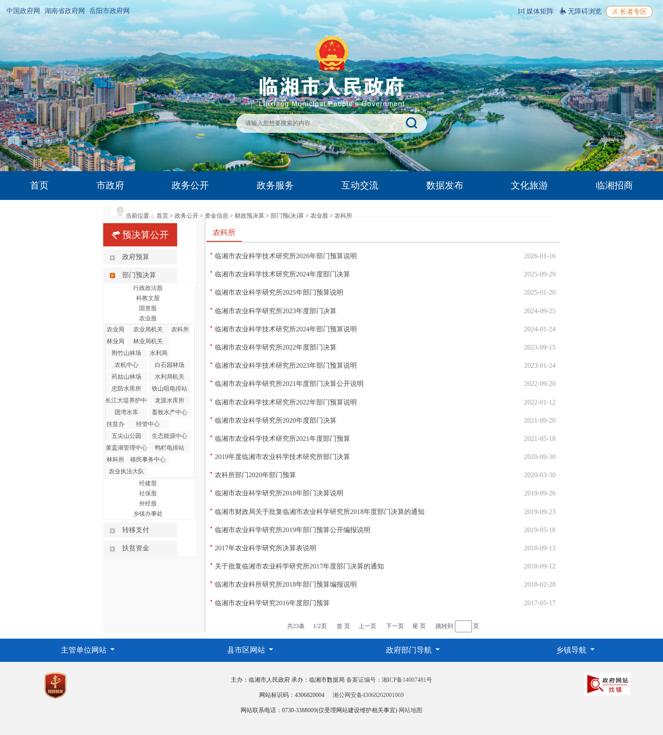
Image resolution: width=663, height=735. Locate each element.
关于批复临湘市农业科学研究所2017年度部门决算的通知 (299, 566)
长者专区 (629, 11)
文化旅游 (529, 185)
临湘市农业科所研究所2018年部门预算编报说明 (286, 584)
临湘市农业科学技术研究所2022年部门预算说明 (286, 402)
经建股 (148, 483)
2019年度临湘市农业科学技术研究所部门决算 (282, 456)
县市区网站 (247, 650)
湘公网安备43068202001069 (368, 695)
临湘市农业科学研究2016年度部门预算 (272, 603)
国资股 (148, 308)
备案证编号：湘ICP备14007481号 (389, 680)
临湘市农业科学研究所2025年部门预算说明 (279, 292)
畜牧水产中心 (169, 412)
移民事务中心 (148, 459)
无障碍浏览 (580, 11)
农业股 (319, 216)
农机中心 (126, 365)
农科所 (343, 216)
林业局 (115, 341)
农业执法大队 (126, 471)
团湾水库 (126, 412)
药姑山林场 (126, 377)
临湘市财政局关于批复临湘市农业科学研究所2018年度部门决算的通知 (320, 511)
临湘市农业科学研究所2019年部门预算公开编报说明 (292, 529)
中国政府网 (23, 10)
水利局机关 (169, 377)
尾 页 (419, 626)
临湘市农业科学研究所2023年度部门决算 (276, 310)
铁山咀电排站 (169, 388)
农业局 (115, 329)
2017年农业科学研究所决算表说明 (265, 548)
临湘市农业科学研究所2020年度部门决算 (276, 420)
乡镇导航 (572, 650)
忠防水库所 (126, 388)
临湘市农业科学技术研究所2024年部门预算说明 (286, 329)
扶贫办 (115, 424)
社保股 (148, 493)
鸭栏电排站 (169, 448)
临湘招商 (614, 185)
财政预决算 (249, 216)
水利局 (158, 353)
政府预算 (135, 256)
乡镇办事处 (148, 514)
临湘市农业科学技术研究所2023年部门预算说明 (286, 365)
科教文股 (148, 298)
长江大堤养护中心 (129, 400)
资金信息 (216, 216)
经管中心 (148, 424)
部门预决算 (139, 275)
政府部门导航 (410, 650)
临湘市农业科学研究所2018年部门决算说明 (279, 493)
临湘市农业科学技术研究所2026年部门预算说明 (286, 256)
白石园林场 (169, 365)
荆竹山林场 (126, 353)
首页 (39, 185)
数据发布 (444, 185)
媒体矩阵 (535, 11)
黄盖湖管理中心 (126, 448)
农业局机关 (148, 329)
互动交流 (359, 185)
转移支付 (135, 529)
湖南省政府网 (64, 10)
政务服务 (275, 185)
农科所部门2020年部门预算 (255, 474)
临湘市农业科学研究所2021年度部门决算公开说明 (289, 383)
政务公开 (190, 185)
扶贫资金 (135, 548)
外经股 (148, 503)
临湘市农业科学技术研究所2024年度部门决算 (282, 274)
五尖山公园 (126, 436)
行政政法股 (148, 288)
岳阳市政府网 (109, 10)
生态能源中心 (169, 436)
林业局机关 (148, 341)
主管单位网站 (85, 650)
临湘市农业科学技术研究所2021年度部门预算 (282, 438)
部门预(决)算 (287, 216)
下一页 (395, 626)
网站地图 (410, 710)
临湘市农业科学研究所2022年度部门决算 (276, 347)
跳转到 (444, 626)
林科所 (115, 459)
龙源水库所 (169, 400)
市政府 (110, 185)
